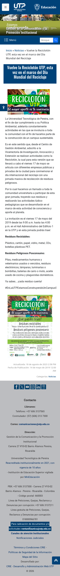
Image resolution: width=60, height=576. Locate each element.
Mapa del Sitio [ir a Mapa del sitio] (30, 557)
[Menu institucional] (5, 7)
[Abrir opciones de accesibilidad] (4, 107)
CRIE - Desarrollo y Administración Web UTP (30, 566)
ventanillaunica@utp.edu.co (36, 528)
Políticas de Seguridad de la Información (30, 552)
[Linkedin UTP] (38, 386)
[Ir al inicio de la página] (56, 560)
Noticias (19, 50)
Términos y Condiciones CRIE (29, 547)
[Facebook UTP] (16, 386)
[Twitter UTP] (22, 386)
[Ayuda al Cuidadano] (43, 386)
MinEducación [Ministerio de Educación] (32, 477)
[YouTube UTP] (27, 386)
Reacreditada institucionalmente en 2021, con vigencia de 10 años (30, 465)
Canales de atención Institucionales (30, 533)
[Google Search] (46, 40)
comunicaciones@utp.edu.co (34, 424)
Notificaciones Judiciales (30, 538)
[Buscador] (55, 40)
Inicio (9, 50)
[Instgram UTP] (32, 386)
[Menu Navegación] (10, 40)
